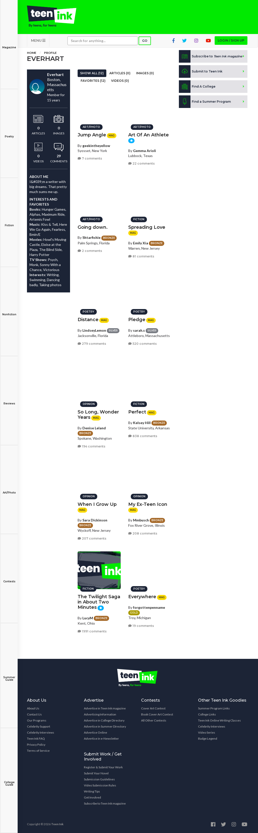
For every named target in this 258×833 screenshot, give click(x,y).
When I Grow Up (97, 504)
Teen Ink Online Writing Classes (219, 720)
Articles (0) (120, 73)
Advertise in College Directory (104, 720)
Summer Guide (9, 675)
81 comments (141, 256)
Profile (50, 53)
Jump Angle (92, 135)
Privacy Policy (36, 744)
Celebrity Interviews (40, 732)
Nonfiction (9, 311)
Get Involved (92, 797)
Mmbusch (141, 520)
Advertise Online (95, 732)
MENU (38, 40)
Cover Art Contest (153, 708)
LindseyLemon (94, 330)
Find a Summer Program (205, 101)
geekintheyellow (96, 145)
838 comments (142, 436)
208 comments (142, 533)
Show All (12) (92, 73)
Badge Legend (207, 738)
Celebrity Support (38, 726)
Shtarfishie (91, 237)
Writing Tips (92, 791)
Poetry (9, 133)
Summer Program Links (214, 708)
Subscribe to (210, 56)
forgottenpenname (149, 607)
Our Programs (36, 720)
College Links (207, 714)
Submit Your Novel (96, 773)
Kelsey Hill (142, 422)
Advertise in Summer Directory (105, 726)
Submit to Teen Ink (200, 71)
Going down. (93, 227)
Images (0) (145, 73)
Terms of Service (38, 750)
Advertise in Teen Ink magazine (105, 708)
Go (144, 41)
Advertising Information (100, 714)
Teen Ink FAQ (36, 738)
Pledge (136, 319)
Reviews (9, 400)
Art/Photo (9, 489)
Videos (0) (120, 81)
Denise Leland (94, 428)
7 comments (90, 158)
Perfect (137, 412)
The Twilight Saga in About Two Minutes (99, 602)
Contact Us (34, 714)
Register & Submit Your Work (103, 767)
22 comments (141, 163)
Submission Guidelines (99, 779)
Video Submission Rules (100, 785)
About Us (33, 708)
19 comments (141, 625)
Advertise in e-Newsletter (101, 738)
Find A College (197, 86)
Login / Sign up (231, 40)
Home (31, 53)
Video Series (206, 732)
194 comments (91, 446)
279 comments (92, 343)
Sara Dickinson (94, 520)
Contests (9, 578)
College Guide (9, 780)
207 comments (92, 538)
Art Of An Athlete (148, 135)
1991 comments (92, 631)
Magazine (9, 44)
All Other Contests (153, 720)
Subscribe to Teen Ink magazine (105, 803)
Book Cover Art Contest (157, 714)
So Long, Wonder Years (98, 414)
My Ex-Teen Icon (147, 504)
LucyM (87, 618)
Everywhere (142, 596)
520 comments (142, 343)
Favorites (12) (93, 81)
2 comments (90, 251)
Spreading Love (146, 227)
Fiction (9, 222)
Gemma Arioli (144, 150)
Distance (88, 319)
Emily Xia (140, 243)
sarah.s (139, 330)
